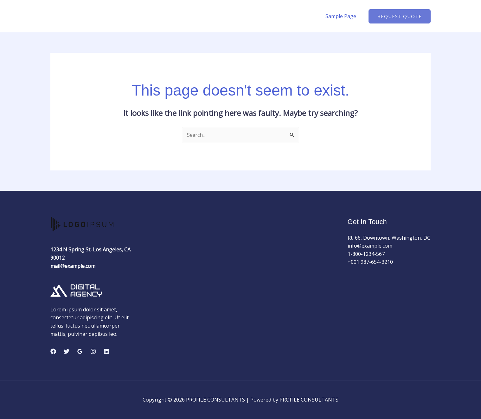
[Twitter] (66, 351)
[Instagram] (93, 351)
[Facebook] (53, 351)
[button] (400, 16)
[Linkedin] (106, 351)
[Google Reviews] (80, 351)
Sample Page (341, 16)
